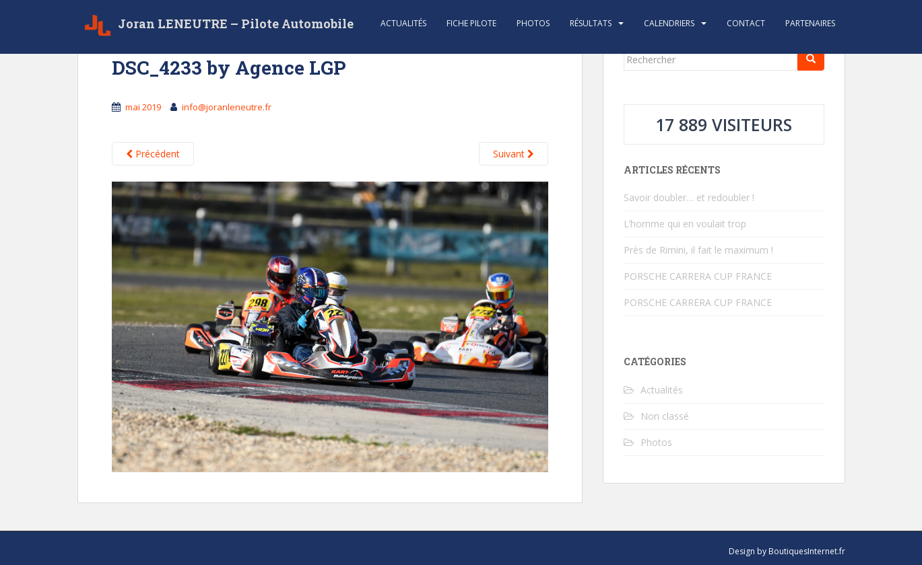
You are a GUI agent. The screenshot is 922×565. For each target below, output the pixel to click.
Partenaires (810, 23)
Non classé (664, 416)
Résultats (591, 23)
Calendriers (669, 23)
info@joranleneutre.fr (226, 107)
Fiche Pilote (471, 23)
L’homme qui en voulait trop (685, 223)
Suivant (513, 153)
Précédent (153, 153)
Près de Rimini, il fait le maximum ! (698, 249)
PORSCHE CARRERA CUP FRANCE (698, 276)
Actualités (403, 23)
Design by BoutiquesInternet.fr (787, 551)
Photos (533, 23)
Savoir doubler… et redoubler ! (689, 197)
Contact (746, 23)
